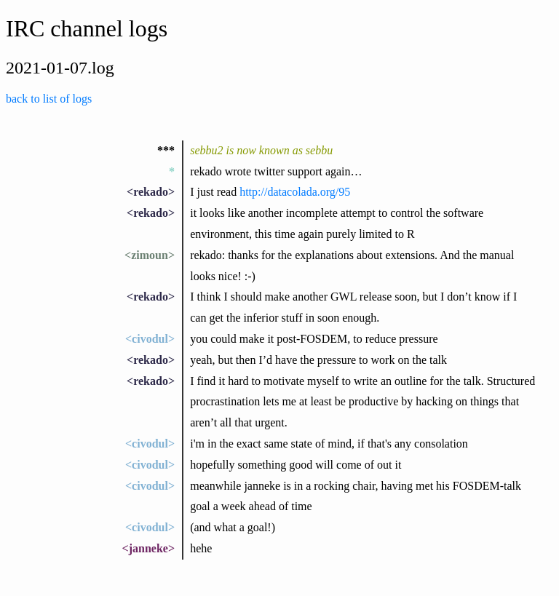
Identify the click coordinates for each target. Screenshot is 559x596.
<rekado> (151, 192)
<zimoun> (149, 255)
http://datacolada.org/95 (294, 192)
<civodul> (150, 339)
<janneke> (148, 548)
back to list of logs (49, 98)
